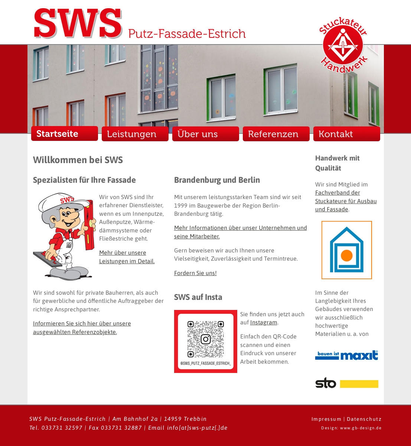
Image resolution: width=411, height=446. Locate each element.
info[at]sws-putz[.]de (197, 427)
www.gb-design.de (361, 428)
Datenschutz (364, 419)
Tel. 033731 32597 (56, 427)
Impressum (326, 419)
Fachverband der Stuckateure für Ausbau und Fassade (346, 200)
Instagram (263, 322)
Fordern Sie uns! (195, 273)
